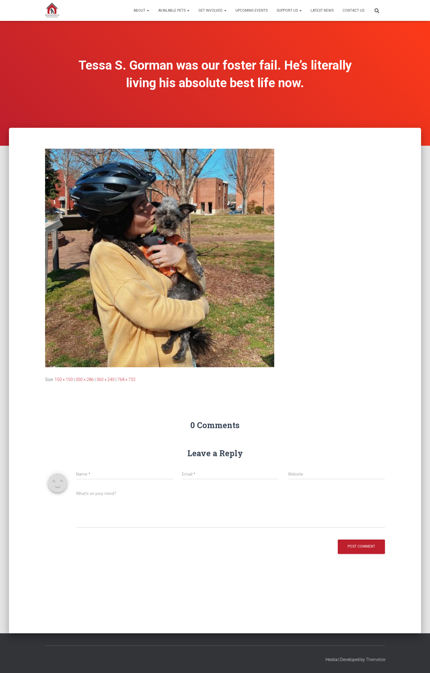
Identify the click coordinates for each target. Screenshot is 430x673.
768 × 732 (126, 379)
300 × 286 (84, 379)
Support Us (289, 10)
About (141, 10)
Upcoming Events (251, 10)
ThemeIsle (375, 659)
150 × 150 (64, 379)
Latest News (322, 10)
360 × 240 (105, 379)
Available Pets (173, 10)
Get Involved (212, 10)
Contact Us (353, 10)
